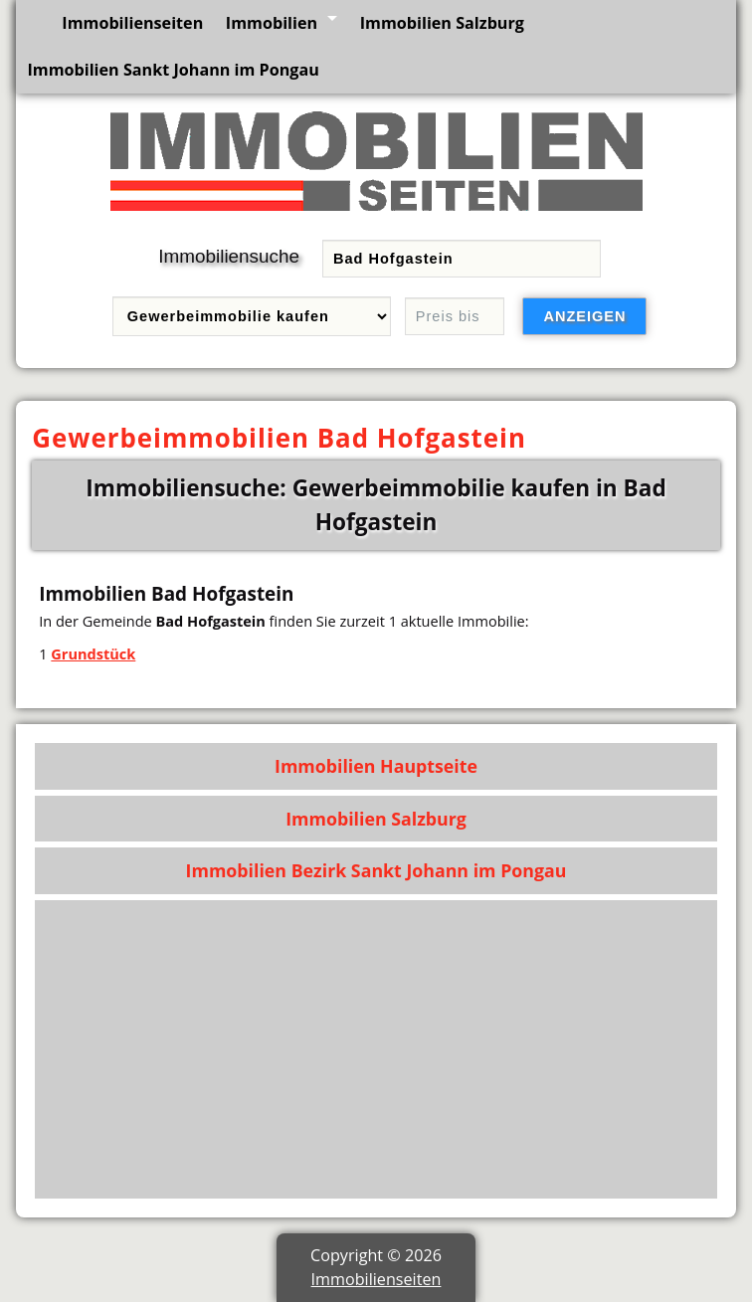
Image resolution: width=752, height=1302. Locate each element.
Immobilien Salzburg (442, 23)
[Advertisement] (376, 1049)
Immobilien (271, 23)
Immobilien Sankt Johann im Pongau (172, 70)
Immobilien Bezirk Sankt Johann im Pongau (376, 870)
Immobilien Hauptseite (376, 766)
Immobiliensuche (228, 256)
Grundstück (93, 653)
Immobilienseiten (132, 23)
